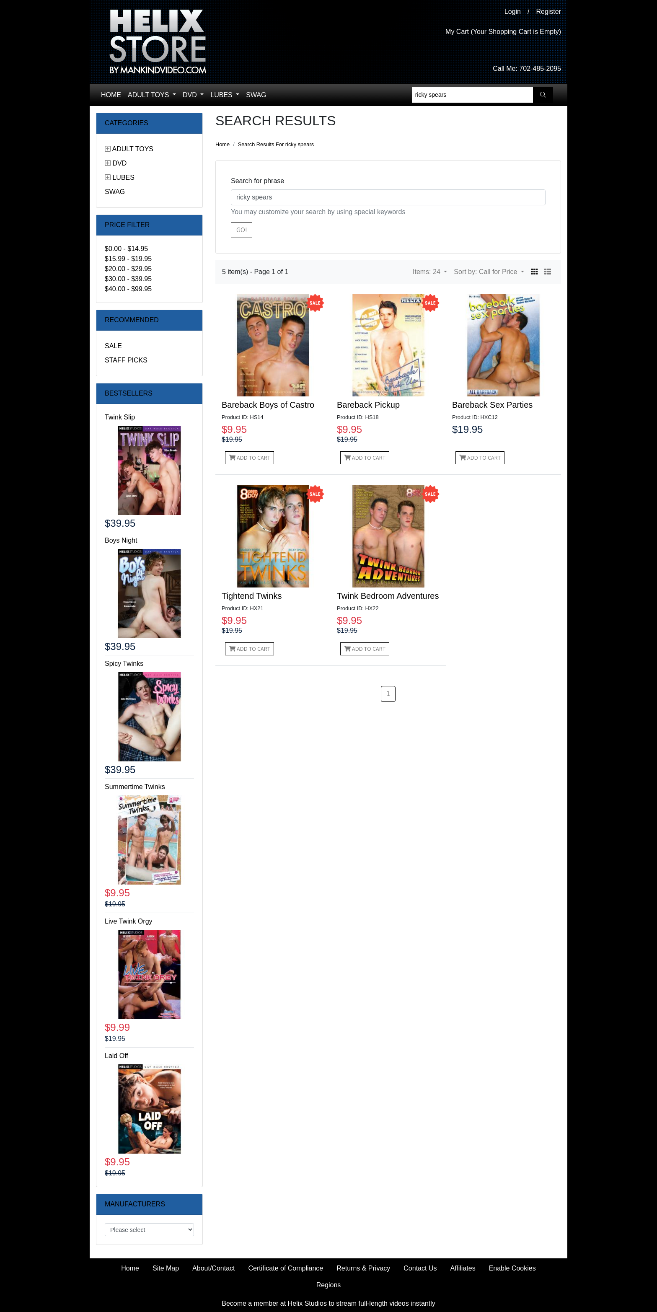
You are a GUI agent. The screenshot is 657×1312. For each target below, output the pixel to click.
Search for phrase (257, 180)
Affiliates (462, 1268)
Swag (256, 94)
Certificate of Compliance (285, 1268)
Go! (241, 229)
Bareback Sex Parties (492, 404)
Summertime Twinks (135, 786)
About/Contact (213, 1268)
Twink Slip (120, 417)
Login (512, 11)
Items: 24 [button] (427, 271)
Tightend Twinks (252, 595)
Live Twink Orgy (129, 921)
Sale (113, 345)
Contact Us (420, 1268)
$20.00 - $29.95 (128, 268)
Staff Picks (126, 360)
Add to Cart (249, 457)
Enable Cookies (512, 1268)
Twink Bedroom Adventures (388, 595)
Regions (328, 1285)
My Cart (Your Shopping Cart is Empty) (503, 31)
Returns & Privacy (363, 1268)
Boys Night (121, 540)
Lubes (222, 94)
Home (111, 94)
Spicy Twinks (124, 663)
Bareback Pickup (368, 404)
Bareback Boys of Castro (268, 404)
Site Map (166, 1268)
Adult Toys (149, 94)
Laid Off (116, 1055)
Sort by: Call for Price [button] (486, 271)
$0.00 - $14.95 (126, 248)
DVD (191, 94)
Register (548, 11)
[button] (534, 272)
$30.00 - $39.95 (128, 278)
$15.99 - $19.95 (128, 258)
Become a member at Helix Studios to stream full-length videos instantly (328, 1303)
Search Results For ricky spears (276, 144)
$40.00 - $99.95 (128, 288)
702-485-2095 (540, 68)
